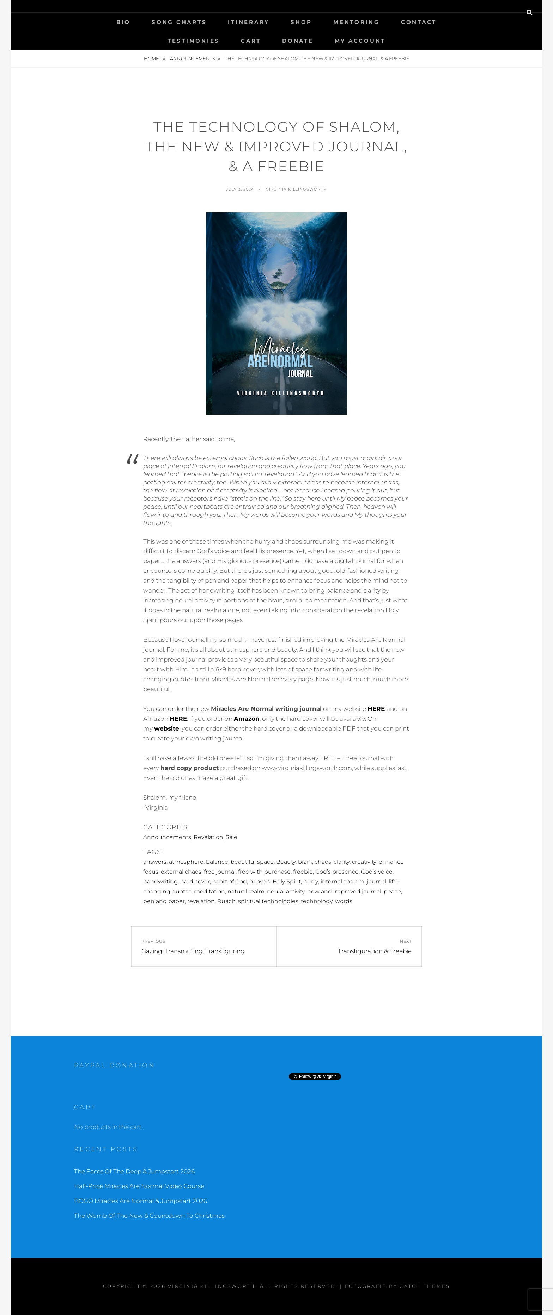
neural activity (286, 891)
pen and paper (164, 901)
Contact (419, 22)
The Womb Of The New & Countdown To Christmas (149, 1215)
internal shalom (342, 881)
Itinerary (248, 22)
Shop (301, 22)
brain (305, 861)
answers (154, 861)
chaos (323, 861)
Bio (123, 22)
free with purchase (264, 871)
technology (317, 901)
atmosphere (186, 861)
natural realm (246, 891)
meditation (209, 891)
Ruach (226, 901)
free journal (220, 871)
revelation (201, 901)
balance (217, 861)
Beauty (286, 861)
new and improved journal (344, 891)
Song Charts (179, 22)
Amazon (247, 718)
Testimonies (194, 40)
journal (376, 881)
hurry (310, 881)
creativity (364, 861)
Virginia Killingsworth (296, 189)
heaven (259, 881)
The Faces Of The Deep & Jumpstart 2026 (134, 1171)
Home (152, 58)
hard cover (195, 881)
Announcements (192, 58)
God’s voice (377, 871)
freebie (303, 871)
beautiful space (252, 861)
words (343, 901)
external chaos (181, 871)
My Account (360, 40)
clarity (342, 861)
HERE (376, 708)
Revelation (208, 837)
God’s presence (337, 871)
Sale (231, 837)
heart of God (229, 881)
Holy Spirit (287, 881)
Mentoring (356, 22)
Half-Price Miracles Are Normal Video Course (139, 1186)
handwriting (160, 881)
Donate (298, 40)
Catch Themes (425, 1286)
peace (392, 891)
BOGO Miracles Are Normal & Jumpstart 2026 (140, 1200)
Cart (251, 40)
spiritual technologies (268, 901)
